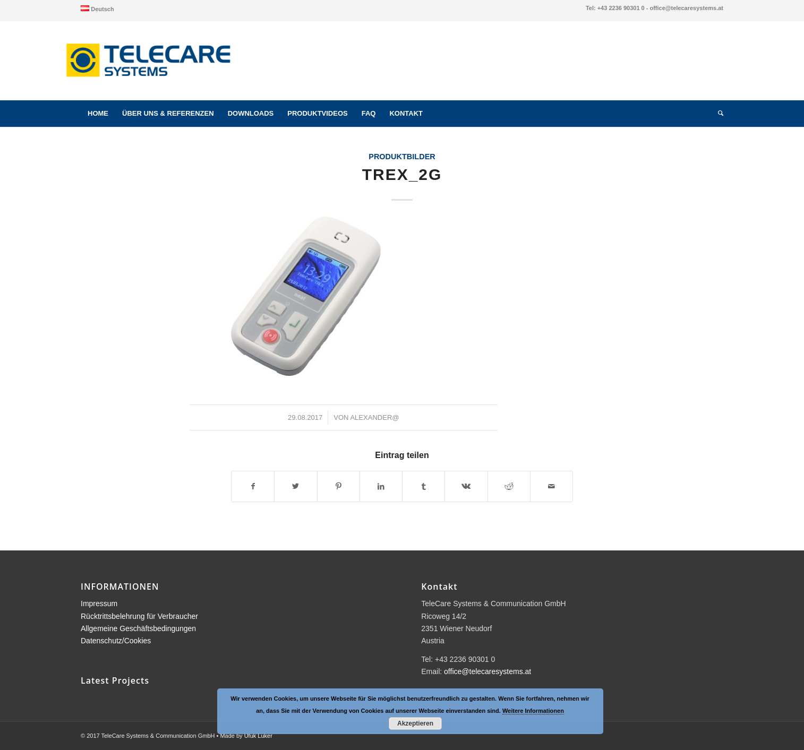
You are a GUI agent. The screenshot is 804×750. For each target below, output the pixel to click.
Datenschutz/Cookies (116, 640)
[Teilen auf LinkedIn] (381, 486)
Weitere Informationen (533, 711)
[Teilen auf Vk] (466, 486)
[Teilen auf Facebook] (253, 486)
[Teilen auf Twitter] (296, 486)
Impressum (99, 603)
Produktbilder (402, 156)
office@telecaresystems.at (487, 671)
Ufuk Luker (258, 735)
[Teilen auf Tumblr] (423, 486)
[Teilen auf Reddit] (509, 486)
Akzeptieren (415, 723)
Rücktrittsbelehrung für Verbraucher (139, 616)
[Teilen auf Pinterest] (339, 486)
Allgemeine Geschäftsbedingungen (138, 628)
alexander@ (374, 417)
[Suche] (717, 113)
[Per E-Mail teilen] (551, 486)
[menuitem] (97, 8)
